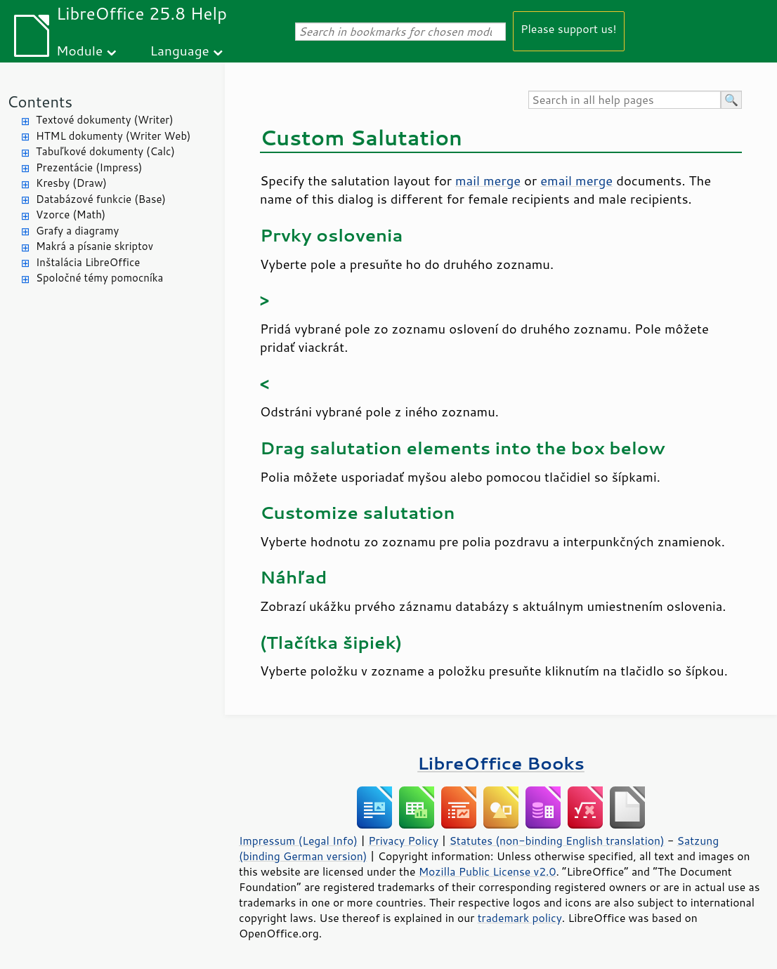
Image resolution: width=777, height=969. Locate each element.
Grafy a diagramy (77, 230)
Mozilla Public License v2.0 (487, 871)
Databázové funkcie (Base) (101, 199)
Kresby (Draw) (71, 183)
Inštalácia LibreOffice (88, 262)
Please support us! (569, 28)
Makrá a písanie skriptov (94, 246)
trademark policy (520, 917)
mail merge (488, 180)
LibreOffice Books (501, 763)
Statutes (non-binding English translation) (556, 840)
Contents (39, 101)
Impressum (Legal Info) (298, 840)
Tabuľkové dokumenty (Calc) (105, 151)
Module (79, 50)
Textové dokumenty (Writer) (105, 119)
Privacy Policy (403, 840)
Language (179, 50)
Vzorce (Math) (70, 214)
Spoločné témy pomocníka (99, 277)
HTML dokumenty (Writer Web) (113, 135)
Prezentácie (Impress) (89, 167)
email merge (576, 180)
